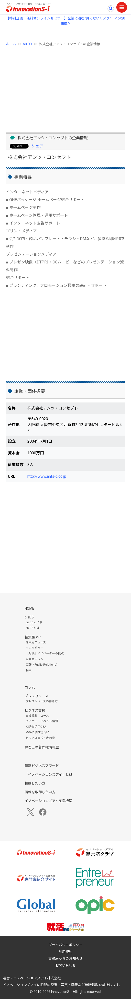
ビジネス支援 (35, 710)
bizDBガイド (34, 622)
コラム (30, 687)
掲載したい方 (35, 783)
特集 (29, 670)
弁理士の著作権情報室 (42, 747)
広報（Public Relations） (42, 664)
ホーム (11, 44)
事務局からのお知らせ (65, 959)
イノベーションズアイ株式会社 (37, 978)
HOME (29, 608)
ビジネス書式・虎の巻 (40, 738)
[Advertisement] (65, 87)
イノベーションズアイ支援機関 (48, 801)
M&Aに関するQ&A (37, 732)
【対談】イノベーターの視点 (45, 653)
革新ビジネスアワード (42, 766)
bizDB (27, 44)
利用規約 (65, 952)
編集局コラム (34, 659)
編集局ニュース (36, 642)
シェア (37, 146)
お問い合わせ (65, 965)
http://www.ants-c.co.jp (46, 476)
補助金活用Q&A (36, 726)
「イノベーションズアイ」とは (48, 774)
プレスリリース (36, 696)
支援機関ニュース (37, 715)
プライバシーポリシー (65, 945)
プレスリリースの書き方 (42, 701)
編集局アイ (33, 637)
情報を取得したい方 (40, 792)
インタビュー (34, 648)
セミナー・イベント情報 (42, 721)
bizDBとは (32, 628)
